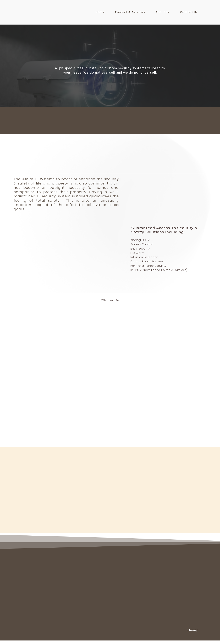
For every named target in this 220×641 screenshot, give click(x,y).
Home (100, 12)
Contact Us (189, 12)
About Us (162, 12)
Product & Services (130, 12)
